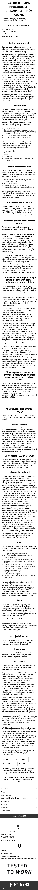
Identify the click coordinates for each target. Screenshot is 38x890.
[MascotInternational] (27, 884)
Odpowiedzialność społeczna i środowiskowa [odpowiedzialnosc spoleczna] (15, 798)
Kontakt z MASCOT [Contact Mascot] (19, 816)
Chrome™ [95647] (6, 759)
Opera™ (22, 764)
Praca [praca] (3, 792)
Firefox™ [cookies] (16, 759)
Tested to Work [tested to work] (6, 795)
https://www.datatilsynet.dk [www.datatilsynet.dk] (12, 619)
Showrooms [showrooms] (5, 801)
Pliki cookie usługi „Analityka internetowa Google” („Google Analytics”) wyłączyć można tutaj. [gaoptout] (19, 779)
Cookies (34, 888)
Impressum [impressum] (5, 888)
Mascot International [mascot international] (7, 789)
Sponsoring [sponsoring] (4, 807)
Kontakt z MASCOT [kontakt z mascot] (7, 810)
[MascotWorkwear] (10, 884)
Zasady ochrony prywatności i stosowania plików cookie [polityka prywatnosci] (18, 858)
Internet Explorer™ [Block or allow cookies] (9, 764)
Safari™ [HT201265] (24, 759)
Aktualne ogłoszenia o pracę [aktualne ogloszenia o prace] (10, 856)
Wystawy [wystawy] (4, 804)
